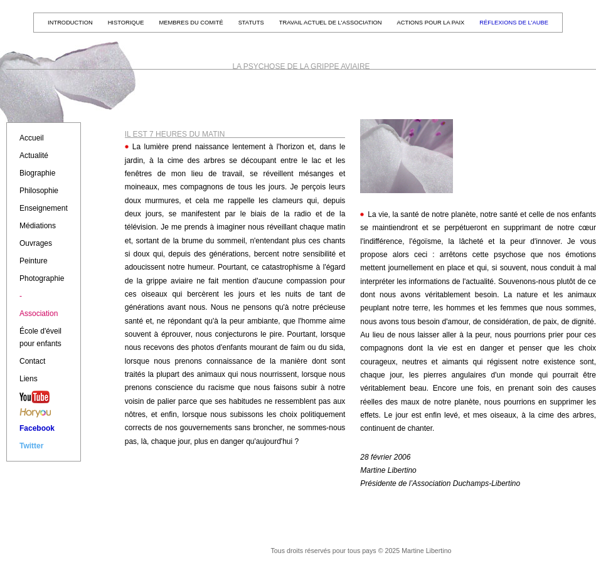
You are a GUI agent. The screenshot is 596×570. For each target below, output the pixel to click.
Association (38, 313)
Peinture (33, 260)
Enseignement (43, 208)
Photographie (41, 278)
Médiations (37, 225)
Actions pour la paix (431, 22)
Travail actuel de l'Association (330, 22)
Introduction (70, 22)
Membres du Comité (191, 22)
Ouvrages (35, 243)
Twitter (31, 445)
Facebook (37, 428)
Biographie (37, 173)
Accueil (31, 138)
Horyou (43, 415)
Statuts (251, 22)
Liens (28, 378)
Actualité (33, 155)
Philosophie (38, 190)
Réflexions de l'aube (513, 22)
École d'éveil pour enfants (40, 337)
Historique (126, 22)
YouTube (43, 399)
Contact (32, 361)
